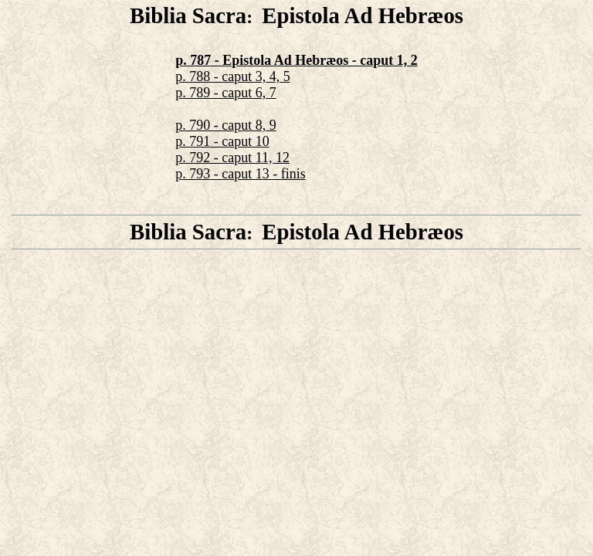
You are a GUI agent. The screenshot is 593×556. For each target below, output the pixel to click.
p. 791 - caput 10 (222, 141)
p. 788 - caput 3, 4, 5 (232, 76)
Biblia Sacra (188, 15)
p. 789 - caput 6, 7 (225, 92)
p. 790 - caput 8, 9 (225, 125)
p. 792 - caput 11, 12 (232, 157)
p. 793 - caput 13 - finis (240, 173)
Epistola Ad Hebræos (362, 15)
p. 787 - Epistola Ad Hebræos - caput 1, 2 (296, 60)
